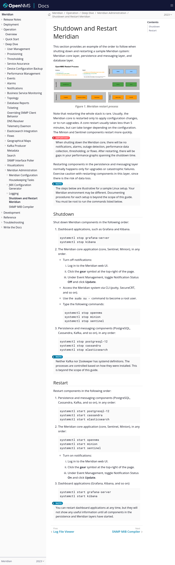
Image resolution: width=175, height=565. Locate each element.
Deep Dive (11, 44)
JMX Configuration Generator (20, 186)
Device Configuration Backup (25, 68)
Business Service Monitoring (24, 93)
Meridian (7, 14)
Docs (43, 5)
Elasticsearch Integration (22, 131)
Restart (153, 30)
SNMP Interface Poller (20, 160)
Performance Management (23, 73)
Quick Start (12, 39)
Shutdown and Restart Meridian (23, 200)
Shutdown (154, 26)
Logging (14, 193)
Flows (10, 136)
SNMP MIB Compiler (21, 207)
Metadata (13, 150)
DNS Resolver (15, 121)
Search (11, 155)
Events (11, 78)
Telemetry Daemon (19, 126)
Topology (12, 98)
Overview (11, 34)
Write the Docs (13, 227)
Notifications (15, 88)
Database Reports (18, 103)
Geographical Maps (19, 141)
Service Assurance (18, 64)
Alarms (11, 83)
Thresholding (15, 59)
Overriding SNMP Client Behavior (21, 114)
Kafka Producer (16, 146)
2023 (167, 14)
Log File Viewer (63, 532)
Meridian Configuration (23, 175)
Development (12, 213)
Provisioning (14, 54)
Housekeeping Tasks (21, 180)
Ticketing (12, 108)
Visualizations (15, 165)
